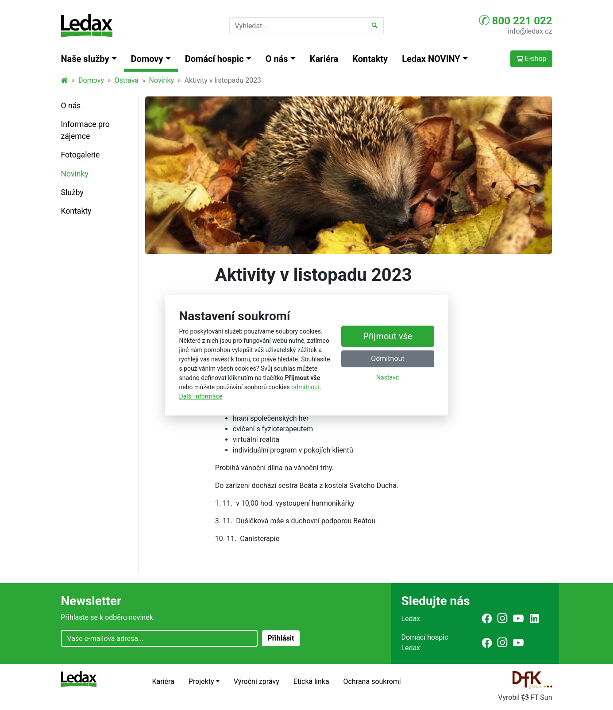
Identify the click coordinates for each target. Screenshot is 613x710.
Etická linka (311, 681)
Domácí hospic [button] (214, 59)
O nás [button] (277, 59)
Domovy (91, 80)
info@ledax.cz (530, 31)
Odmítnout (387, 358)
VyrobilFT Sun (525, 697)
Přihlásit (280, 638)
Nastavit (387, 377)
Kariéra (324, 59)
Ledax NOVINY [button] (431, 59)
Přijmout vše (387, 336)
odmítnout (305, 387)
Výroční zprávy (256, 681)
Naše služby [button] (85, 59)
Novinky (161, 80)
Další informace (201, 396)
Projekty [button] (201, 681)
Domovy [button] (147, 59)
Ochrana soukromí (372, 681)
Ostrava (126, 80)
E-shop (531, 58)
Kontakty (370, 59)
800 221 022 (515, 20)
